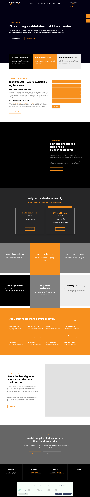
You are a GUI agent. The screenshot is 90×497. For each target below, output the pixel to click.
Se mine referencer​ (56, 169)
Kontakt (59, 3)
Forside (31, 3)
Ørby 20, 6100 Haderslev (33, 472)
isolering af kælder (23, 103)
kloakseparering (14, 103)
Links (53, 3)
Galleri (43, 3)
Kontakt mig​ (12, 406)
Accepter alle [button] (67, 493)
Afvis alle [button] (59, 493)
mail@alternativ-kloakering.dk (57, 473)
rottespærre (31, 103)
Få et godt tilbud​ (15, 111)
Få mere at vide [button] (23, 493)
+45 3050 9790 (58, 472)
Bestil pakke (29, 228)
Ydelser (37, 3)
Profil (48, 3)
